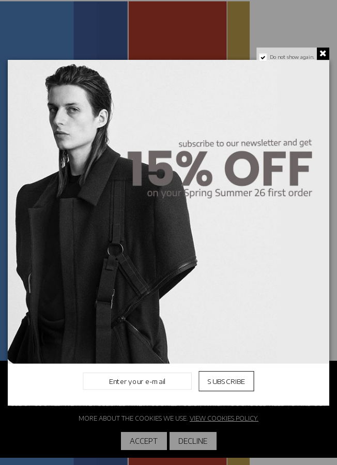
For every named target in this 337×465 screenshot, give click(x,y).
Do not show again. (292, 56)
